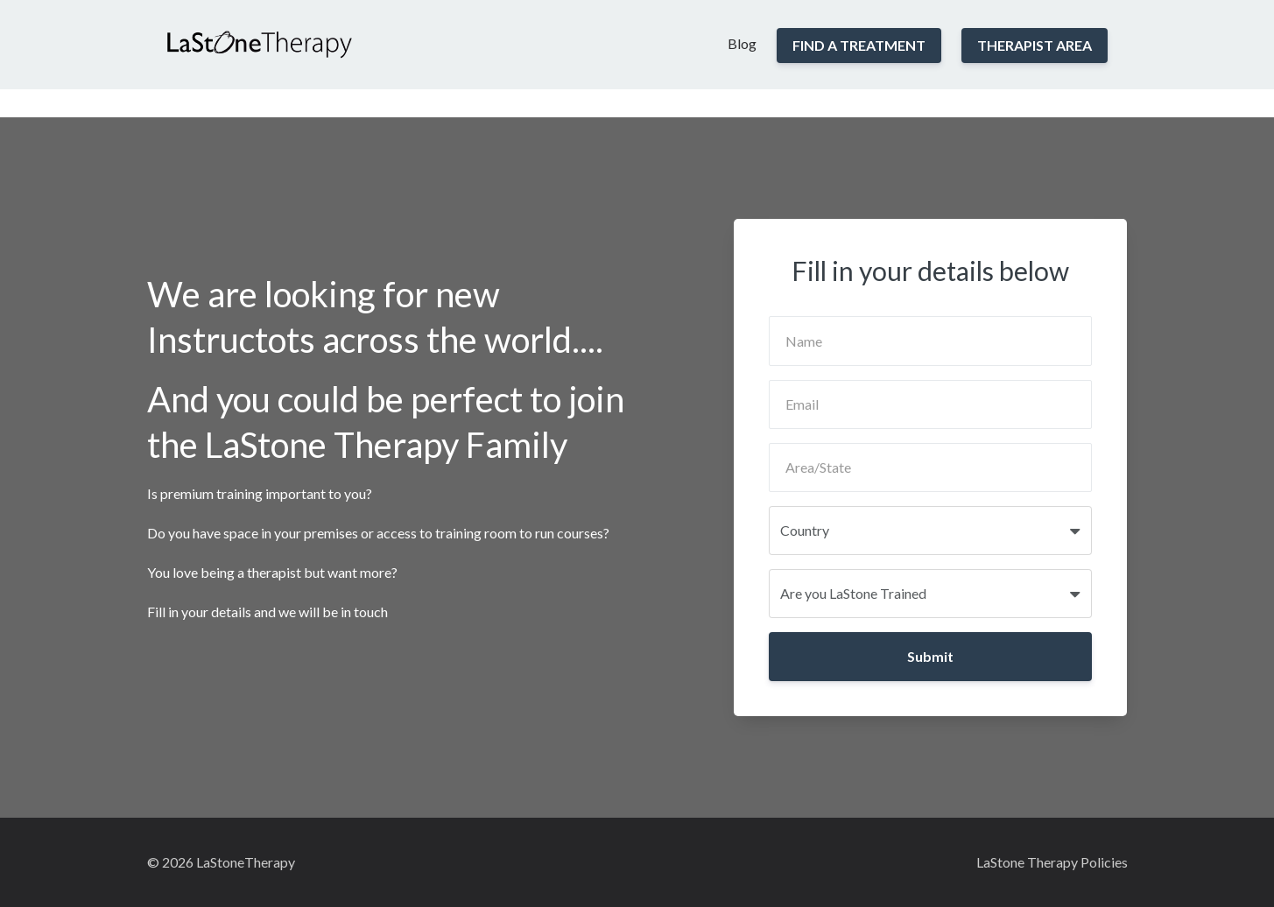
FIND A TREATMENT (859, 45)
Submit (930, 656)
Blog (742, 43)
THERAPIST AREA (1034, 45)
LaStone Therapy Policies (1052, 862)
